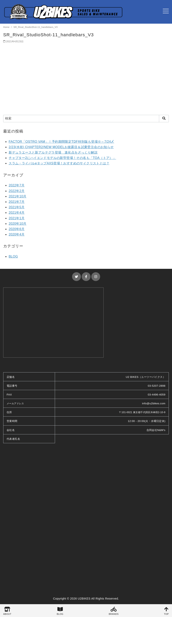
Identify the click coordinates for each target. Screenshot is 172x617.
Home (6, 27)
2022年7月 (16, 185)
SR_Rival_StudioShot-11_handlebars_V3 (35, 27)
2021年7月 (16, 201)
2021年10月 (17, 196)
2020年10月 (17, 223)
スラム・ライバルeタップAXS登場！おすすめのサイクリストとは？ (59, 163)
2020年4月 (16, 234)
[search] (164, 118)
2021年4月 (16, 212)
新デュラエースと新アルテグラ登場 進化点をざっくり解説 (53, 152)
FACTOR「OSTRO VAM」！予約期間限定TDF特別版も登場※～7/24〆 (61, 141)
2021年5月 (16, 207)
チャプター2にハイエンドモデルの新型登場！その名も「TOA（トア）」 (62, 158)
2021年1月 (16, 218)
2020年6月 (16, 229)
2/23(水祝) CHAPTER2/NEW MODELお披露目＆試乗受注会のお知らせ (61, 147)
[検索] (86, 118)
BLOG (13, 256)
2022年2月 (16, 191)
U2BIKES (84, 598)
